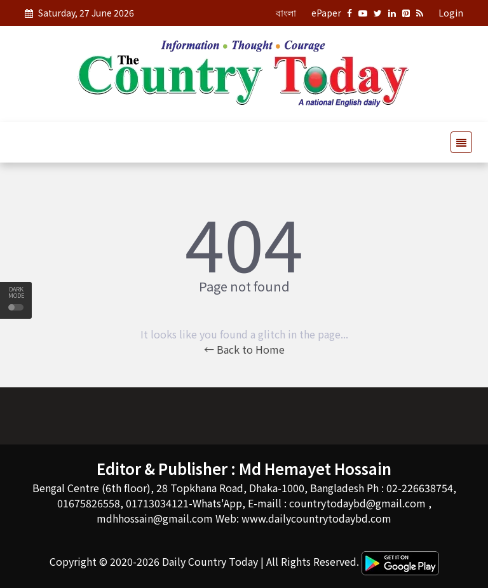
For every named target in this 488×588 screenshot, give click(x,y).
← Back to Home (244, 349)
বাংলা (286, 12)
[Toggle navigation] (457, 142)
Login (450, 12)
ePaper (326, 12)
